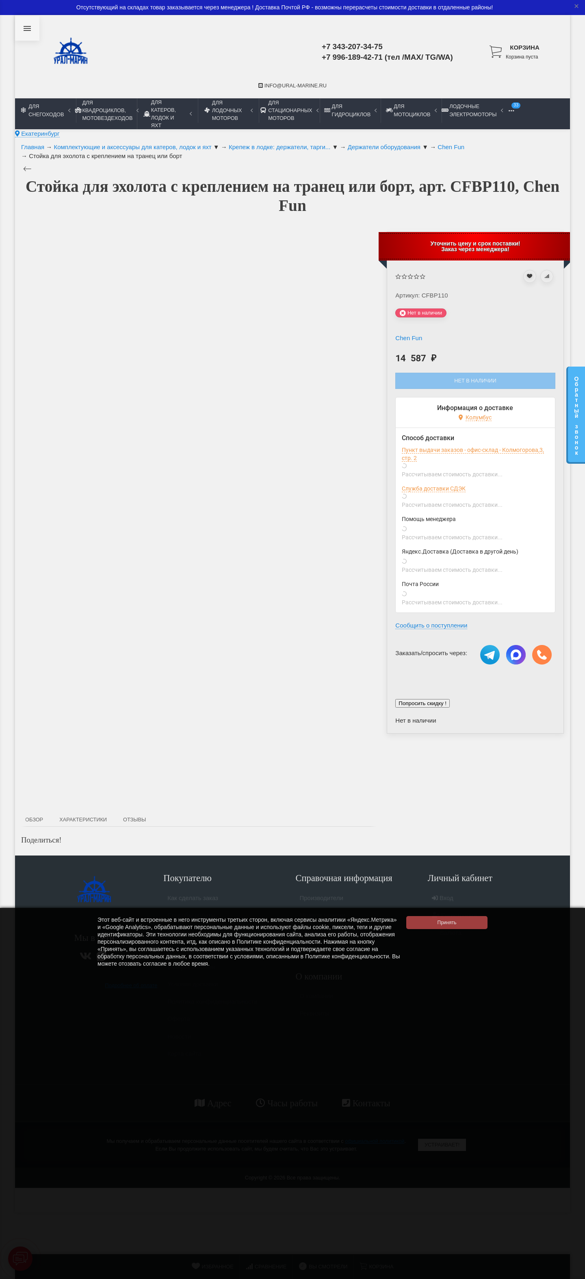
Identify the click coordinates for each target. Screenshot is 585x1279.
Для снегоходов (45, 110)
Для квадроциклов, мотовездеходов (106, 110)
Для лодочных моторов (228, 110)
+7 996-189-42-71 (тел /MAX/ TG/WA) (387, 57)
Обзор (34, 819)
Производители (321, 901)
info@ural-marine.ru (292, 86)
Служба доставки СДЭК (434, 488)
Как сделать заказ (192, 901)
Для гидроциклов (350, 110)
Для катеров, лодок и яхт (167, 113)
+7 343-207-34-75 (352, 46)
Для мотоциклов (411, 110)
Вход (442, 901)
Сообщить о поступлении (431, 625)
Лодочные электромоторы (472, 110)
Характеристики (83, 819)
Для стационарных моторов (289, 110)
